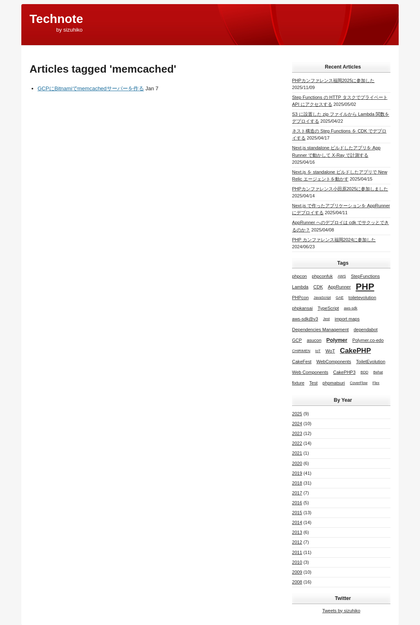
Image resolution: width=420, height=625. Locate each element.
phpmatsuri (333, 382)
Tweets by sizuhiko (341, 610)
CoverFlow (359, 383)
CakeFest (301, 361)
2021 (297, 453)
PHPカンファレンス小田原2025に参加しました (340, 188)
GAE (340, 297)
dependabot (365, 329)
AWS (342, 276)
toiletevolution (363, 297)
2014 (297, 522)
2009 (297, 572)
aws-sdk (350, 308)
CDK (318, 286)
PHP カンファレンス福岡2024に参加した (334, 239)
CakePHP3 (344, 372)
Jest (326, 319)
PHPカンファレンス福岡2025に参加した (333, 80)
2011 (297, 552)
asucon (314, 340)
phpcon (299, 276)
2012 (297, 542)
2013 (297, 532)
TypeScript (328, 308)
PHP (365, 287)
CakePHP (355, 351)
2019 (297, 473)
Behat (378, 372)
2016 (297, 502)
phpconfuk (322, 276)
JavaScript (322, 297)
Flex (375, 383)
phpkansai (302, 308)
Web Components (310, 372)
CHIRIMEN (301, 351)
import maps (347, 318)
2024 (297, 423)
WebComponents (333, 361)
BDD (364, 372)
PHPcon (300, 297)
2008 (297, 581)
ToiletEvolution (370, 361)
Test (313, 382)
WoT (330, 350)
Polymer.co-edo (367, 340)
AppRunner (339, 286)
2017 (297, 492)
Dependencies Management (320, 329)
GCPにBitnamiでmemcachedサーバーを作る (91, 88)
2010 (297, 562)
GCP (297, 340)
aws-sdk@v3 (305, 318)
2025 (297, 413)
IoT (318, 351)
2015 (297, 512)
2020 (297, 463)
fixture (298, 382)
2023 (297, 433)
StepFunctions (365, 276)
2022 (297, 443)
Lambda (300, 286)
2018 (297, 483)
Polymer (336, 340)
